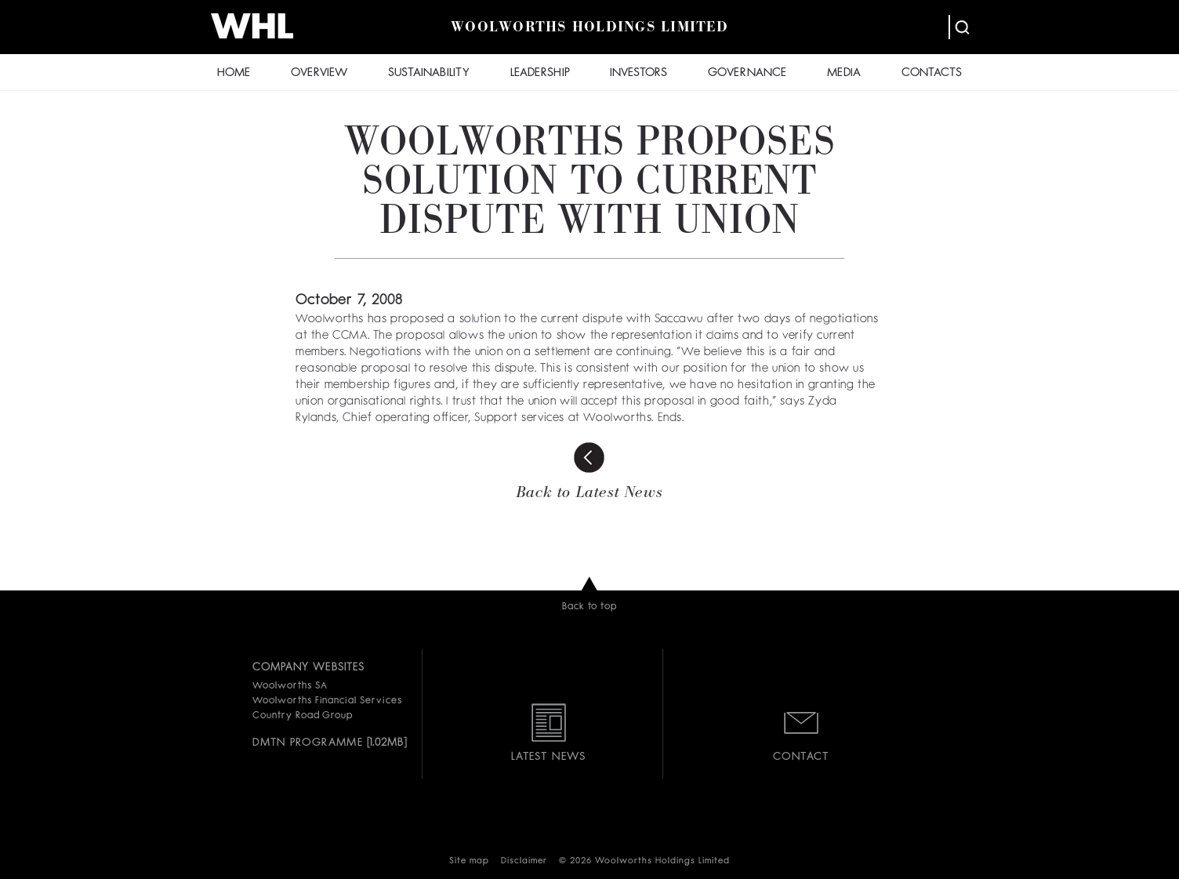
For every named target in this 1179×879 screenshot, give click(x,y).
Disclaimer (524, 861)
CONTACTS (931, 73)
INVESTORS (638, 73)
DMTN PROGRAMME (307, 742)
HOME (233, 73)
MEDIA (844, 73)
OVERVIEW (319, 73)
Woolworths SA (289, 686)
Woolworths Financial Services (327, 701)
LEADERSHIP (540, 73)
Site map (469, 861)
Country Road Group (302, 716)
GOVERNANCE (747, 73)
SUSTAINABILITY (429, 73)
